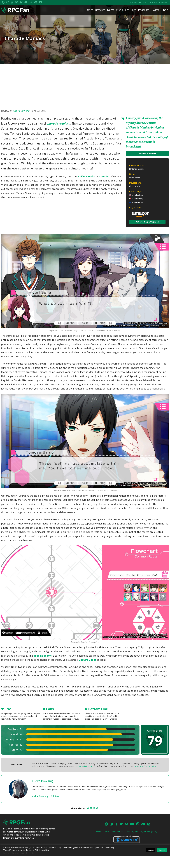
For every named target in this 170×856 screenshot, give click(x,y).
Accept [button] (162, 850)
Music (119, 10)
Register (164, 2)
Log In (154, 2)
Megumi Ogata (87, 659)
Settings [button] (150, 850)
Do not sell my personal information (19, 853)
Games (89, 10)
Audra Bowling (21, 110)
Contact (144, 2)
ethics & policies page (84, 766)
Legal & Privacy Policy (149, 831)
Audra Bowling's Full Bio (45, 796)
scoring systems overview (145, 766)
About (134, 2)
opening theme (43, 655)
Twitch (155, 10)
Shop (165, 10)
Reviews (100, 10)
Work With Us (117, 831)
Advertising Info (131, 831)
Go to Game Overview (147, 222)
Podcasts (143, 10)
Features (130, 10)
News (110, 10)
